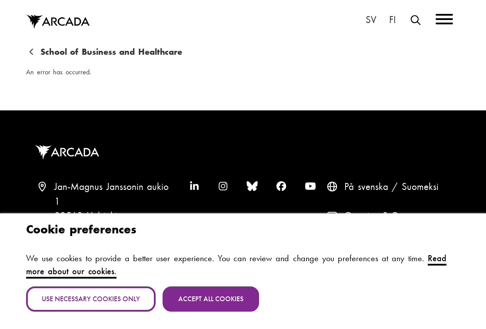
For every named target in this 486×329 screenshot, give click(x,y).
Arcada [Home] (58, 22)
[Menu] (444, 20)
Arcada (69, 152)
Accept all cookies (210, 298)
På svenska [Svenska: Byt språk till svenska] (371, 20)
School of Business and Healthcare (111, 51)
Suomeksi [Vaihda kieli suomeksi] (393, 20)
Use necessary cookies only (91, 298)
